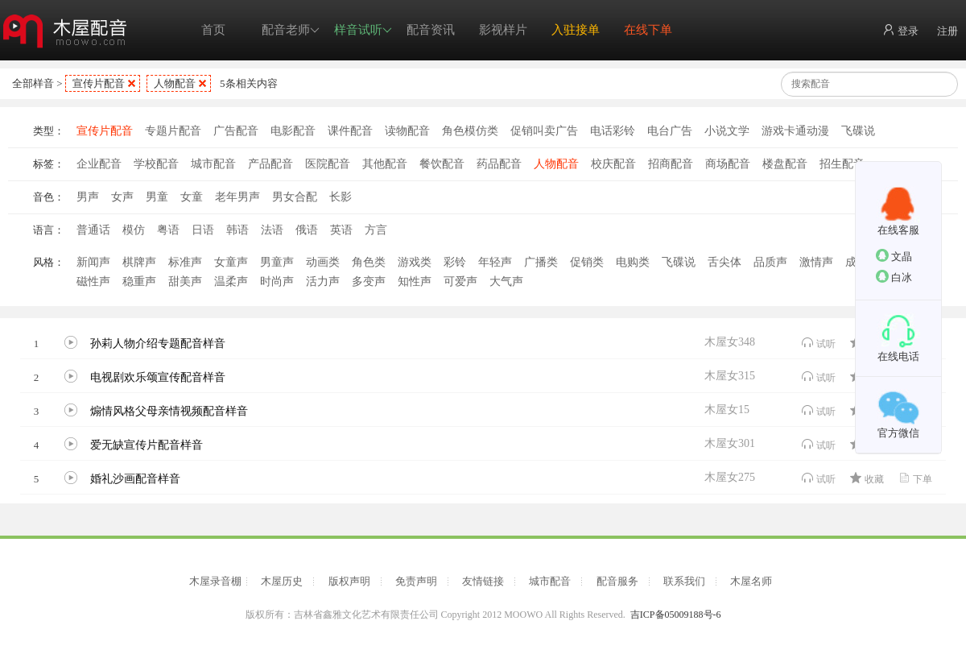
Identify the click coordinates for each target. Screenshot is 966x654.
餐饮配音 (441, 164)
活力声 (323, 281)
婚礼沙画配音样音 (135, 479)
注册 (947, 31)
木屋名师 (751, 581)
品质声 (770, 262)
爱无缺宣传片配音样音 (146, 445)
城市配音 (213, 164)
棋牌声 (139, 262)
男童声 (277, 262)
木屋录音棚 (215, 581)
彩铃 (455, 262)
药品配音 (499, 164)
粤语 (168, 230)
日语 (203, 230)
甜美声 (185, 281)
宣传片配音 (98, 83)
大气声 (506, 281)
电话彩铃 (612, 131)
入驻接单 (575, 29)
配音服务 (617, 581)
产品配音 (270, 164)
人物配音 (175, 83)
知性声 (414, 281)
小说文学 (726, 131)
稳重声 (139, 281)
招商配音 (670, 164)
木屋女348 (729, 342)
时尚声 (277, 281)
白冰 (894, 277)
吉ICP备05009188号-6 (675, 614)
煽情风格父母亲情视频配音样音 (169, 411)
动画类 (323, 262)
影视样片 (503, 29)
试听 (818, 343)
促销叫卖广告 (544, 131)
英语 (341, 230)
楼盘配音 (784, 164)
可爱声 (460, 281)
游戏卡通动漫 (795, 131)
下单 (915, 478)
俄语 (306, 230)
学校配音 (156, 164)
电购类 (633, 262)
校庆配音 (613, 164)
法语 (272, 230)
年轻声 (495, 262)
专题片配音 (173, 131)
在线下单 (648, 29)
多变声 (369, 281)
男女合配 (294, 197)
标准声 (185, 262)
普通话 (93, 230)
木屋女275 (729, 477)
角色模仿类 (470, 131)
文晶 (894, 256)
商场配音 (727, 164)
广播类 (541, 262)
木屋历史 (282, 581)
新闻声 (93, 262)
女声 (122, 197)
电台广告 (669, 131)
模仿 (133, 230)
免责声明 (416, 581)
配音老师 (291, 30)
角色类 (369, 262)
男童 (157, 197)
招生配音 (842, 164)
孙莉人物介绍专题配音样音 (157, 343)
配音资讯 (431, 29)
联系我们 (684, 581)
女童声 (231, 262)
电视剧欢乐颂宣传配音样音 (157, 377)
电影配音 (293, 131)
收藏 (866, 478)
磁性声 (93, 281)
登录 (900, 30)
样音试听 (363, 30)
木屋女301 (729, 443)
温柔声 (231, 281)
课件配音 (350, 131)
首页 (213, 29)
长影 (340, 197)
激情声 (816, 262)
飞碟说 (858, 131)
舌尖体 (724, 262)
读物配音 (407, 131)
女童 (191, 197)
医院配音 (327, 164)
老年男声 (237, 197)
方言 (376, 230)
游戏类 (414, 262)
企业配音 (99, 164)
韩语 (237, 230)
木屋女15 (726, 410)
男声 (87, 197)
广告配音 (235, 131)
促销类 (587, 262)
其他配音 (384, 164)
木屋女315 (729, 376)
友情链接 (483, 581)
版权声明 (349, 581)
